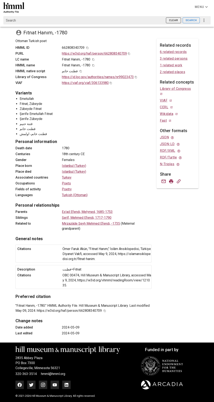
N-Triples (167, 164)
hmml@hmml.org (53, 374)
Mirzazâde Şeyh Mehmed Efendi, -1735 (91, 223)
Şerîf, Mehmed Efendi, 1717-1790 (86, 218)
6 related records (173, 52)
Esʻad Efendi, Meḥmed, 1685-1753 (87, 212)
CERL (164, 107)
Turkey (66, 177)
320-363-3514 (26, 374)
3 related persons (174, 59)
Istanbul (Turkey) (74, 166)
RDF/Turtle (168, 157)
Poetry (67, 189)
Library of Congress (175, 89)
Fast (163, 120)
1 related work (171, 65)
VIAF (163, 100)
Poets (66, 183)
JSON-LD (167, 144)
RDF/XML (167, 151)
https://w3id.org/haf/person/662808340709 (94, 53)
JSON (164, 137)
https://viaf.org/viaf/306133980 (85, 83)
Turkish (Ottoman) (75, 195)
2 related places (172, 72)
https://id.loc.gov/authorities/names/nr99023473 (98, 77)
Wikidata (166, 114)
